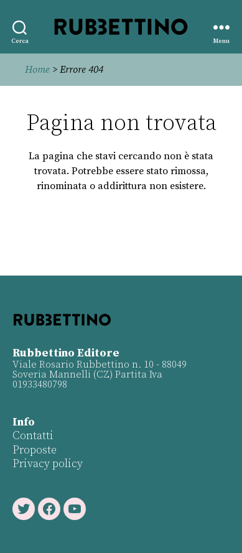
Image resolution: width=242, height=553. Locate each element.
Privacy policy (47, 464)
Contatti (33, 436)
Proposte (34, 450)
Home (37, 69)
